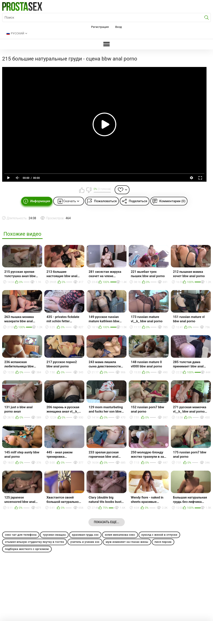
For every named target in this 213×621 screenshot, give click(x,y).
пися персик (163, 541)
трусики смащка (54, 534)
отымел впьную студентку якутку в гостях (34, 541)
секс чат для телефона (21, 534)
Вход (118, 27)
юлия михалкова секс (120, 534)
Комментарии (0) (172, 201)
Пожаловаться (105, 201)
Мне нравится (82, 190)
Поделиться (138, 201)
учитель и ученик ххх (84, 541)
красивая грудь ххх (85, 534)
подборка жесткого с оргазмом (27, 549)
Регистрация (100, 27)
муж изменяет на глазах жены (127, 541)
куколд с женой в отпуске (159, 534)
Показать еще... (106, 522)
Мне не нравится (88, 190)
